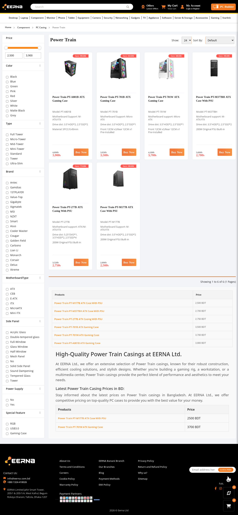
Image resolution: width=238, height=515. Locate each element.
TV (145, 17)
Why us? (142, 472)
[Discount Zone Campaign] (228, 479)
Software (167, 17)
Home (8, 27)
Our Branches (107, 466)
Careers (64, 472)
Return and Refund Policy (152, 466)
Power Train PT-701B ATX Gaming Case (76, 327)
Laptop (25, 17)
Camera (97, 17)
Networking (122, 17)
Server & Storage (184, 17)
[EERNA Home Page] (13, 6)
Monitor (52, 17)
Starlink (226, 17)
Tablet (72, 17)
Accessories (203, 17)
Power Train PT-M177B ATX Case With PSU (116, 209)
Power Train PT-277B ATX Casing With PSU (67, 209)
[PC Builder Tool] (223, 7)
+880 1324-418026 (17, 482)
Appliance (155, 17)
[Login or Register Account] (190, 7)
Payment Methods (109, 478)
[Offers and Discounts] (150, 7)
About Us (65, 461)
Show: (175, 40)
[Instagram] (220, 488)
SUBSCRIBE (226, 469)
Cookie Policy (67, 478)
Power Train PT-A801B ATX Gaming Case (77, 343)
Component (38, 17)
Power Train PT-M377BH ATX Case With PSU (79, 311)
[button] (169, 7)
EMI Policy (104, 484)
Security (109, 17)
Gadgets (136, 17)
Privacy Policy (146, 461)
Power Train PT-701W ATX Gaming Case (76, 335)
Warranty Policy (69, 484)
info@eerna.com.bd (18, 478)
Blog (101, 472)
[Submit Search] (127, 6)
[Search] (81, 7)
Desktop (14, 17)
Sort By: (198, 40)
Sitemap (142, 478)
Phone (62, 17)
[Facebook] (216, 488)
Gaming (216, 17)
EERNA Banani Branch (111, 461)
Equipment (84, 17)
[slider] (6, 48)
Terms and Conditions (72, 466)
